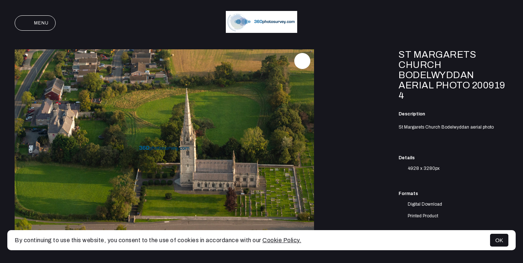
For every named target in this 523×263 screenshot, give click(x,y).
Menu (35, 23)
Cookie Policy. (281, 240)
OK (499, 240)
